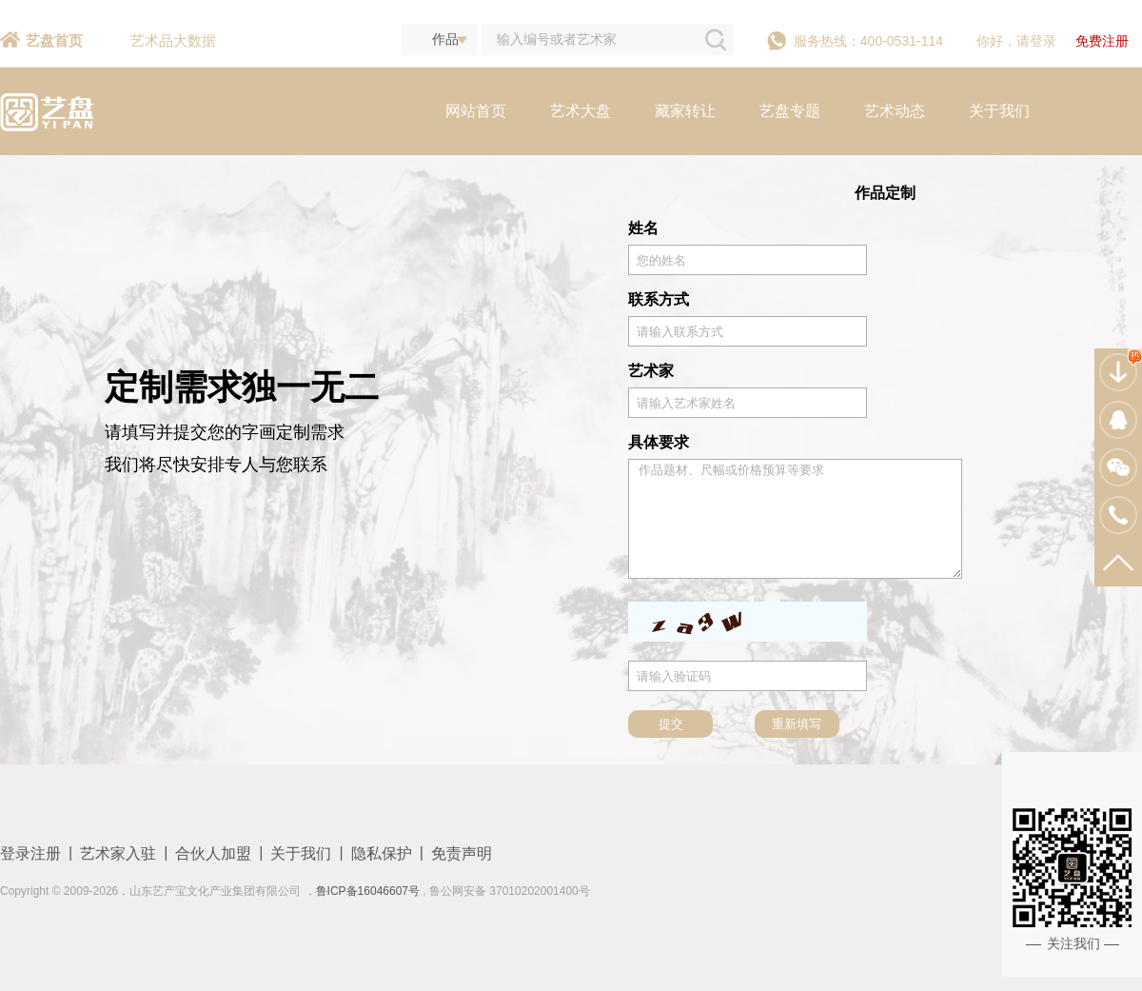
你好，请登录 (1016, 41)
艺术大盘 (580, 111)
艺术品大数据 (173, 40)
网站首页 (475, 111)
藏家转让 (685, 111)
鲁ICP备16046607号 (368, 891)
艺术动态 (894, 111)
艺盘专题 (789, 111)
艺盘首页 (54, 40)
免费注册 (1102, 41)
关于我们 (999, 111)
